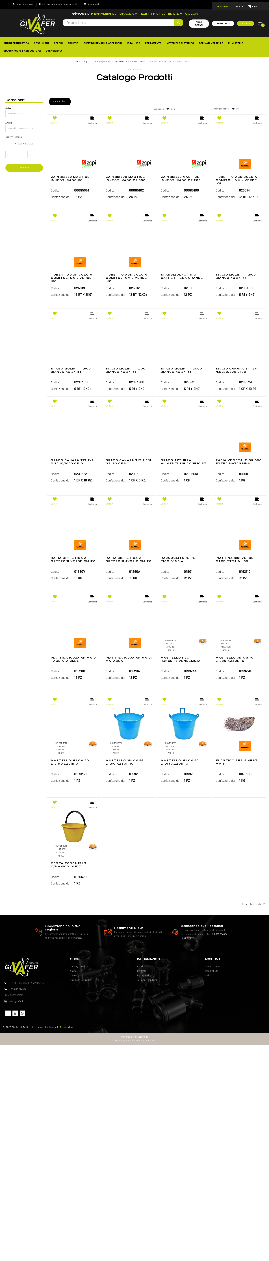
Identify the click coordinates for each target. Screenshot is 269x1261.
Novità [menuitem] (73, 971)
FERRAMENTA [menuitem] (153, 43)
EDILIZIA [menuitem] (73, 43)
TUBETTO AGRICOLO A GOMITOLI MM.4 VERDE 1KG (236, 180)
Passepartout (66, 1027)
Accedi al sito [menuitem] (211, 971)
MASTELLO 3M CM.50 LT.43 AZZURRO (180, 762)
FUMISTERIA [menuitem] (235, 43)
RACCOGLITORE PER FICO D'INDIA (179, 559)
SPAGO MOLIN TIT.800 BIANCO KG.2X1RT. (236, 276)
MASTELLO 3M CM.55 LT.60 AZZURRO (124, 762)
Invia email (93, 4)
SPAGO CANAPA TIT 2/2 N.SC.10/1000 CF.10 (72, 462)
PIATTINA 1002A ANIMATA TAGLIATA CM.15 (74, 659)
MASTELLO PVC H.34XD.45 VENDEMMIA (181, 659)
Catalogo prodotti (101, 61)
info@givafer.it (188, 938)
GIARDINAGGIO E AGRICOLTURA (130, 61)
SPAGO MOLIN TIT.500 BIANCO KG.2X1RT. (71, 370)
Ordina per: (159, 109)
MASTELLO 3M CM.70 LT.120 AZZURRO (234, 659)
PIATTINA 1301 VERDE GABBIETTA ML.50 (235, 559)
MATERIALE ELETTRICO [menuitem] (180, 43)
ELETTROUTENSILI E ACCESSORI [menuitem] (102, 43)
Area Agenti (199, 24)
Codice (8, 108)
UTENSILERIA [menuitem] (54, 51)
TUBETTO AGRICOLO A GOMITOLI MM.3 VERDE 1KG (71, 278)
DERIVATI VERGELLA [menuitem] (211, 43)
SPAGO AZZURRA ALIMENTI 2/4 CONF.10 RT (184, 462)
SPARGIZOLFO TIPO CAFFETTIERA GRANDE (182, 276)
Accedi (245, 23)
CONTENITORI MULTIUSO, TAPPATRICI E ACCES (171, 645)
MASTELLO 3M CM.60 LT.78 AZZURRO (70, 762)
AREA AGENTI (223, 6)
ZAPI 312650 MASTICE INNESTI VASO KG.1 (70, 178)
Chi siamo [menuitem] (142, 966)
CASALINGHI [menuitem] (41, 43)
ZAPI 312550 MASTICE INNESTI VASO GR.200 (181, 178)
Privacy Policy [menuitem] (144, 975)
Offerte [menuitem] (73, 975)
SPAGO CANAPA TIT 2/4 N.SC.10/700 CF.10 (237, 370)
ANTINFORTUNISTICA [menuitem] (16, 43)
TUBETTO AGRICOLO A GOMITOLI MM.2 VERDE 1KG (126, 278)
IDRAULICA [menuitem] (133, 43)
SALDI (253, 6)
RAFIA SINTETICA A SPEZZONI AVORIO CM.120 (128, 559)
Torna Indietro (60, 101)
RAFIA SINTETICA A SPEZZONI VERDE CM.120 (73, 559)
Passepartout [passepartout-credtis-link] (141, 1036)
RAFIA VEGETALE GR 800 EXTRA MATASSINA (239, 462)
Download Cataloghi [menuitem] (80, 980)
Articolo (8, 123)
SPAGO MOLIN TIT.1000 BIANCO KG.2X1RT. (181, 370)
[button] (178, 22)
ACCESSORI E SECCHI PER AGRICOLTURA (169, 61)
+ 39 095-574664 (25, 4)
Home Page (82, 61)
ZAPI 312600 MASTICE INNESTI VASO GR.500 (126, 178)
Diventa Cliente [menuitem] (212, 966)
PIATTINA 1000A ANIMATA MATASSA (129, 659)
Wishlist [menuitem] (208, 975)
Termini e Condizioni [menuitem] (147, 980)
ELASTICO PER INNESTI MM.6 (237, 762)
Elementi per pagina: (220, 108)
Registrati (222, 23)
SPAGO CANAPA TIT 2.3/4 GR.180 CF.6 (128, 462)
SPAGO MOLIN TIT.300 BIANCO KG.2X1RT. (126, 370)
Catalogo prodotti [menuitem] (79, 966)
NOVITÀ (239, 6)
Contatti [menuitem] (141, 971)
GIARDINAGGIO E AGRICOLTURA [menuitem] (22, 51)
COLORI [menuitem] (58, 43)
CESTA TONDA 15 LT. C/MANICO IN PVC (69, 865)
